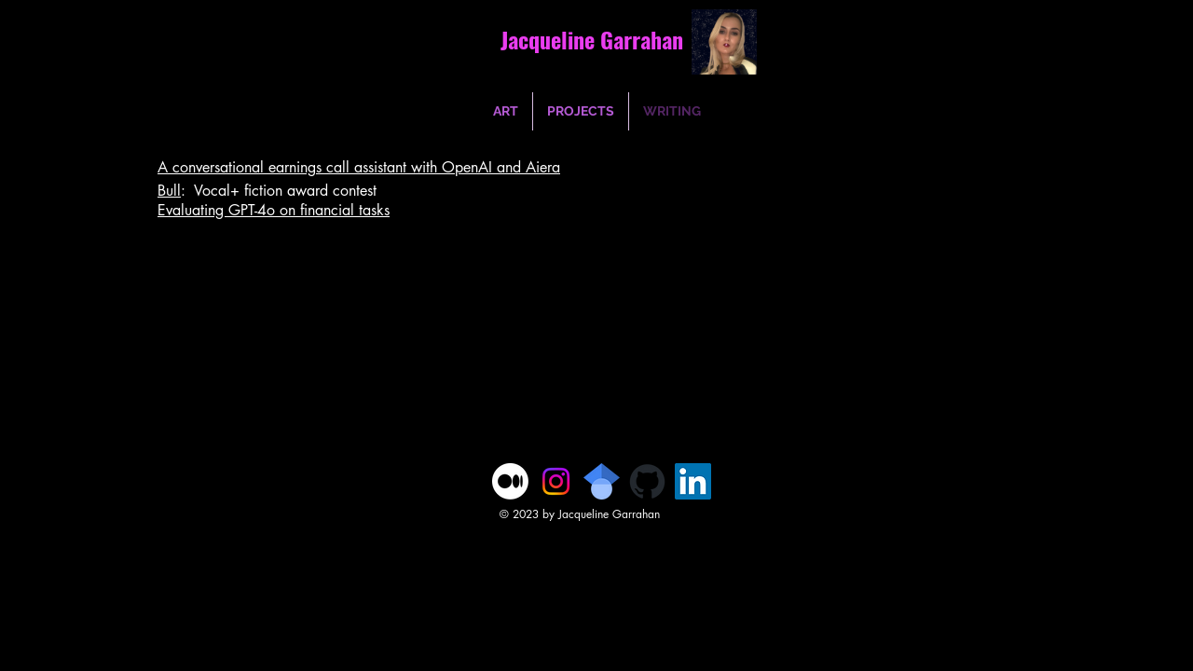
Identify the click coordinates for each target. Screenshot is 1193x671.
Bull (169, 190)
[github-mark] (647, 481)
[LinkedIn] (693, 481)
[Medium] (510, 481)
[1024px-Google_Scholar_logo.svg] (601, 481)
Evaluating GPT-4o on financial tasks (274, 210)
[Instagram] (556, 481)
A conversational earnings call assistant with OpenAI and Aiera (359, 167)
